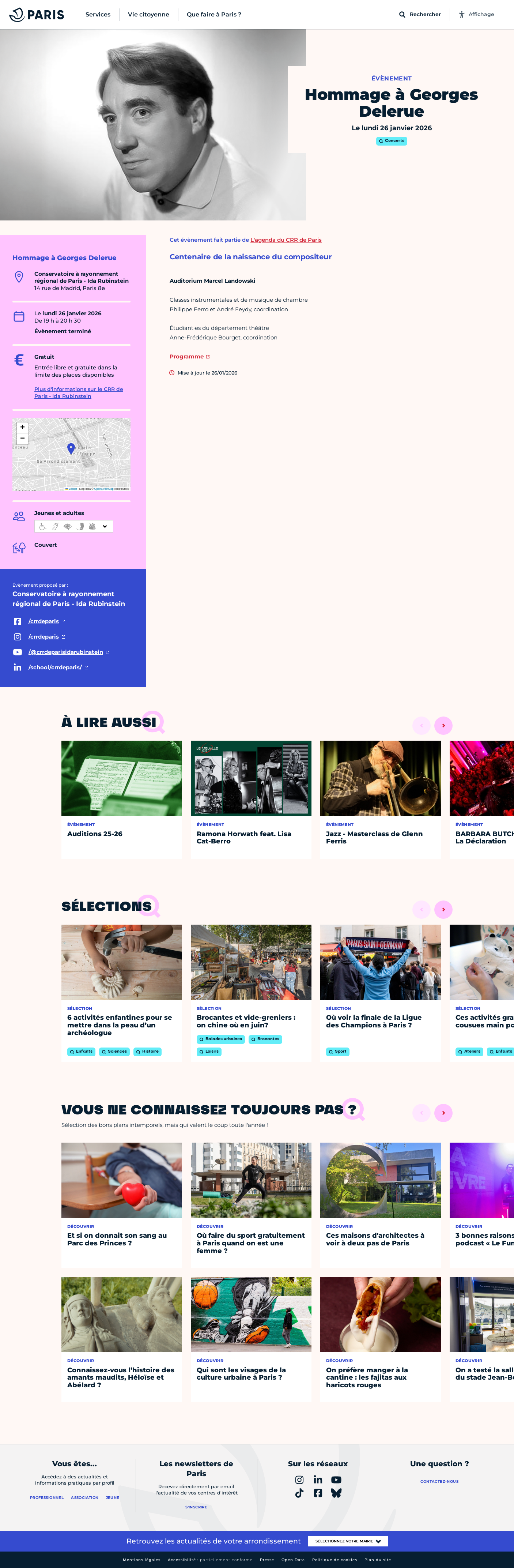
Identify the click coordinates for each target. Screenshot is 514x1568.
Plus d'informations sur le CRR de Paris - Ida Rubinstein (78, 393)
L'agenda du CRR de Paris (286, 239)
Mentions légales (141, 1559)
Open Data (293, 1559)
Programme (187, 356)
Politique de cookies (334, 1559)
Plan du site (377, 1559)
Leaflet (71, 488)
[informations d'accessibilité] (73, 526)
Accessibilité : (210, 1559)
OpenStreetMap (104, 488)
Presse (267, 1559)
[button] (71, 449)
